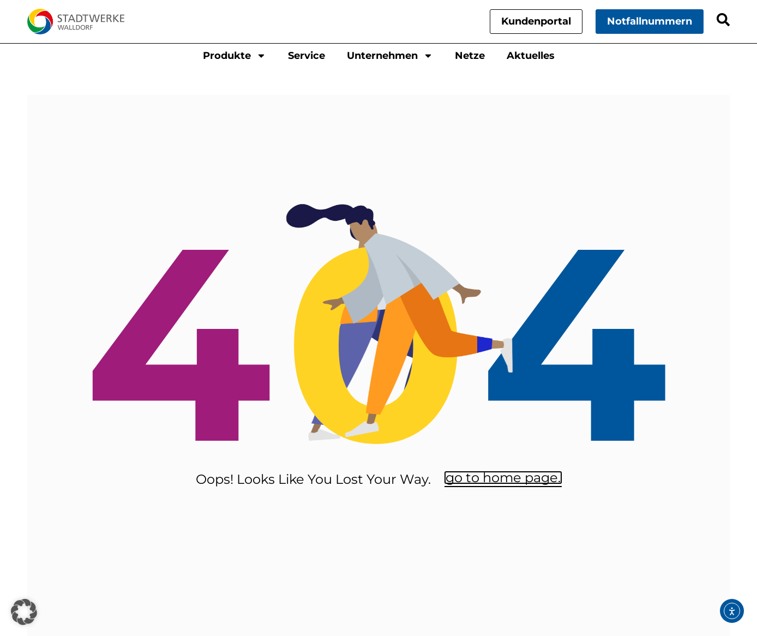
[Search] (723, 19)
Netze (470, 56)
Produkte (234, 55)
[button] (24, 612)
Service (306, 56)
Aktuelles (531, 56)
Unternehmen (390, 55)
